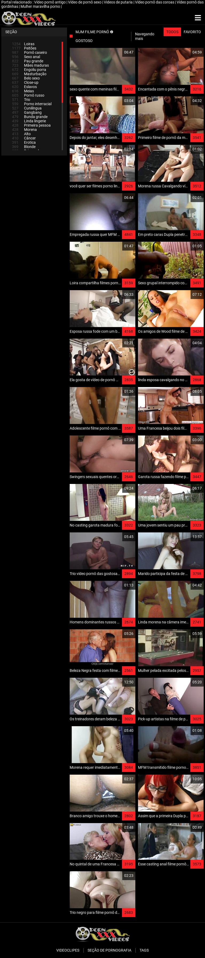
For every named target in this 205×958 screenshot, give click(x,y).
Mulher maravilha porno (41, 6)
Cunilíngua (27, 108)
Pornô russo (28, 95)
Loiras (23, 44)
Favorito (192, 32)
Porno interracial (32, 104)
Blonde (24, 147)
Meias (23, 91)
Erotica (24, 142)
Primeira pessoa (31, 125)
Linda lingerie (29, 121)
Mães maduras (30, 65)
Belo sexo (26, 78)
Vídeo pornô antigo (50, 2)
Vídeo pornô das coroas (155, 2)
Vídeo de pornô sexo (85, 2)
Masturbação (29, 74)
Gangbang (27, 112)
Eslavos (24, 87)
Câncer (24, 138)
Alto (21, 134)
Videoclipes (67, 950)
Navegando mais (144, 36)
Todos (172, 32)
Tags (144, 950)
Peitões (24, 48)
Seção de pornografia (109, 950)
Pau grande (27, 61)
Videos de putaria (118, 2)
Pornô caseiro (29, 52)
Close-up (25, 82)
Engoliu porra (29, 69)
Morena (24, 129)
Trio (21, 99)
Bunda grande (30, 117)
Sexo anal (26, 57)
